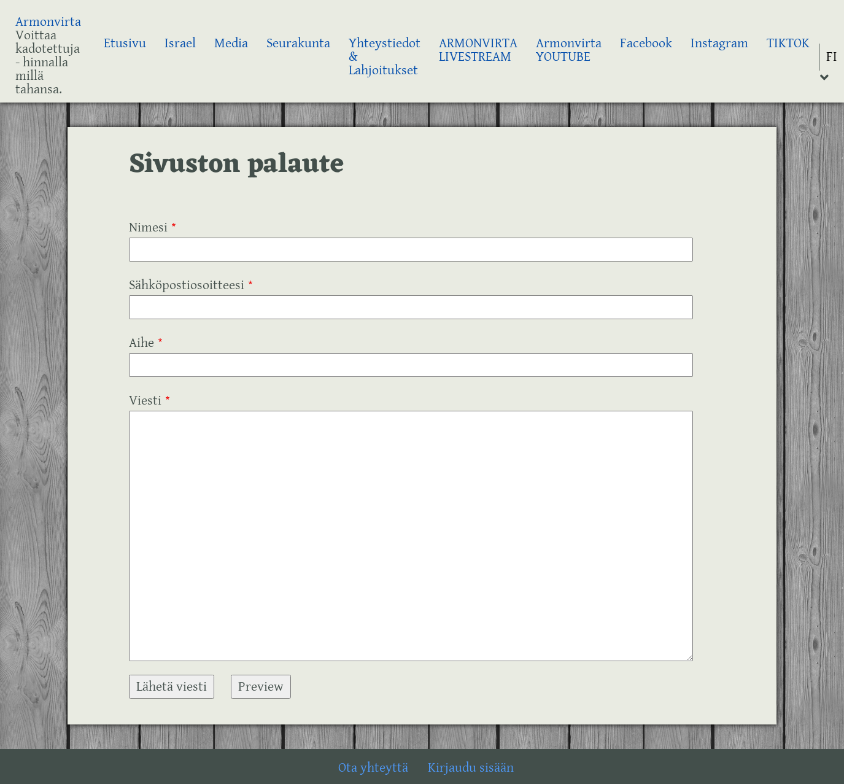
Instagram (719, 43)
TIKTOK (788, 43)
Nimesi (148, 227)
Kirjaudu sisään (471, 767)
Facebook (646, 43)
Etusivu (125, 43)
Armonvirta (48, 21)
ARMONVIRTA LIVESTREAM (478, 50)
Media (231, 43)
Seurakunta (298, 43)
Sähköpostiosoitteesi (186, 285)
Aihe (141, 343)
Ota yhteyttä (373, 767)
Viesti (145, 400)
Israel (180, 43)
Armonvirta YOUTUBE (569, 50)
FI (831, 56)
